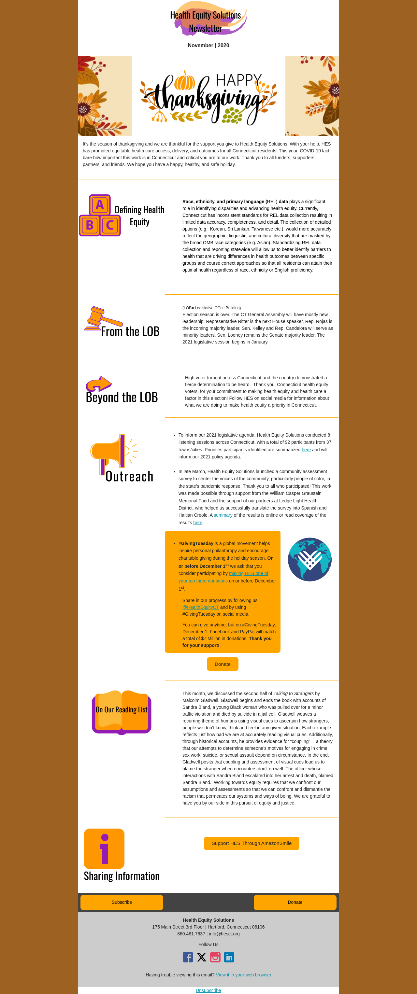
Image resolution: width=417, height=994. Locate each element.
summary (223, 515)
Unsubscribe (208, 990)
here (306, 449)
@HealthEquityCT (200, 607)
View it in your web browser (243, 974)
